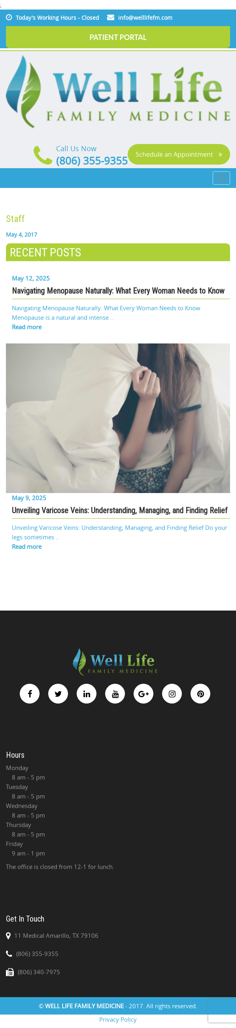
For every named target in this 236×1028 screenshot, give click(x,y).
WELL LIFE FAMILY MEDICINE (85, 1006)
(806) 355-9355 (92, 161)
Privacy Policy (118, 1019)
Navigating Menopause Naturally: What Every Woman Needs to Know (118, 291)
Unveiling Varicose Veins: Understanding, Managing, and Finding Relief (120, 510)
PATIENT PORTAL (118, 37)
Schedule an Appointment (179, 154)
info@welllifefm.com (145, 17)
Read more (27, 327)
